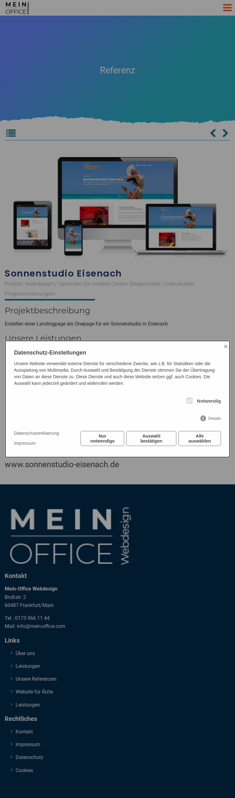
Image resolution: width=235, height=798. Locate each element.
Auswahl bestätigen (151, 438)
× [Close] (225, 346)
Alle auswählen (199, 438)
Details (214, 418)
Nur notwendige (102, 438)
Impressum (25, 443)
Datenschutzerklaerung (36, 433)
